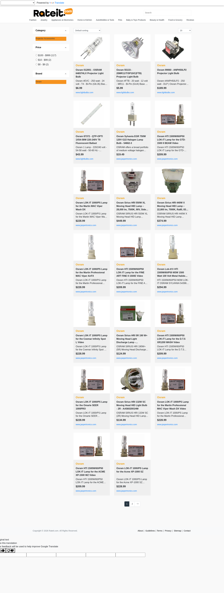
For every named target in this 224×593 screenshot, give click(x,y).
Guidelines (150, 531)
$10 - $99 (44, 60)
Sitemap (177, 531)
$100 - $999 (47, 55)
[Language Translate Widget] (18, 3)
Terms (159, 531)
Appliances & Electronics (62, 20)
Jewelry (44, 20)
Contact (187, 531)
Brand (39, 73)
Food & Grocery (175, 20)
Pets (120, 20)
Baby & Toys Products (136, 20)
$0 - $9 (43, 64)
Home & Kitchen (84, 20)
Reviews (190, 20)
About (140, 531)
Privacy (168, 531)
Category (40, 30)
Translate (56, 3)
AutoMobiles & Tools (105, 20)
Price (38, 47)
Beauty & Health (157, 20)
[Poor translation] (10, 550)
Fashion (33, 20)
